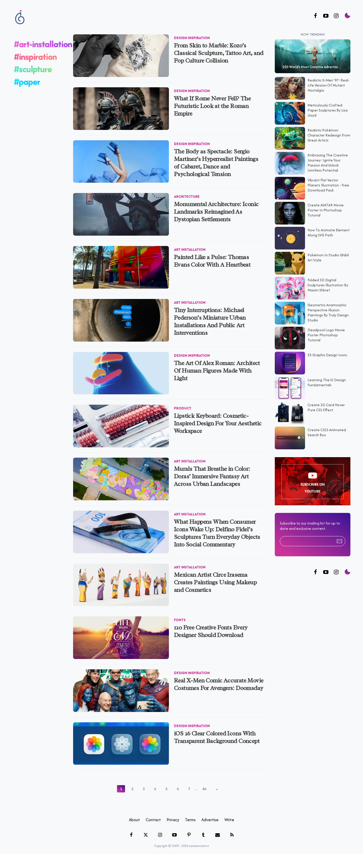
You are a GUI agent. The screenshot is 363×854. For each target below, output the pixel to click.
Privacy (173, 817)
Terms (190, 817)
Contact (153, 817)
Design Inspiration (192, 35)
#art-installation (43, 41)
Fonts (180, 617)
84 (204, 786)
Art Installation (189, 246)
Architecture (187, 193)
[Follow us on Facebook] (315, 16)
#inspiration (35, 53)
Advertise (210, 817)
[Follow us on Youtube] (326, 16)
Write (229, 817)
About (134, 817)
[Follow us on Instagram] (336, 16)
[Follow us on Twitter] (326, 569)
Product (182, 405)
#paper (27, 78)
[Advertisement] (312, 656)
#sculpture (33, 66)
